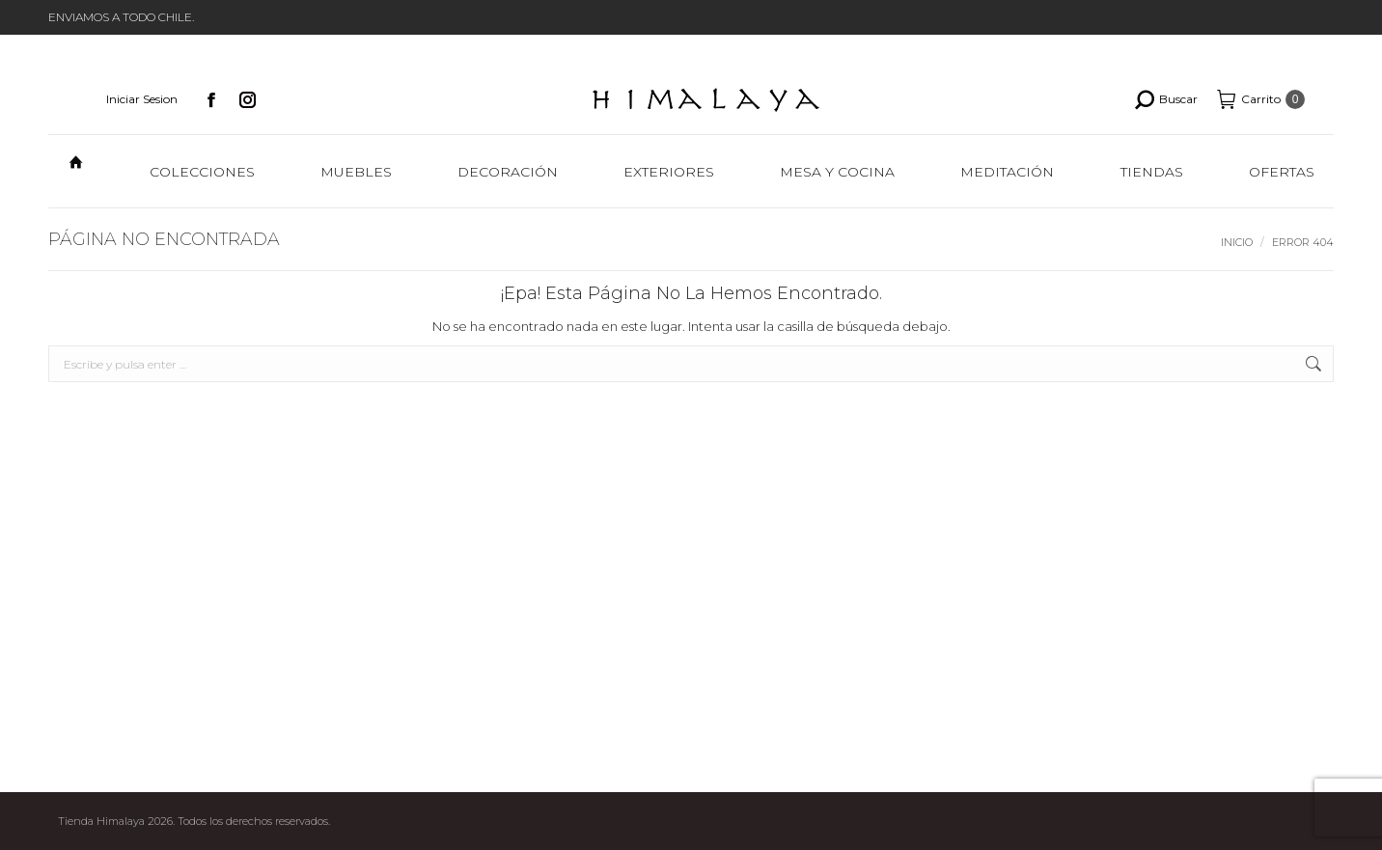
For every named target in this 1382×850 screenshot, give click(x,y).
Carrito (1261, 99)
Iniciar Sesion (142, 99)
